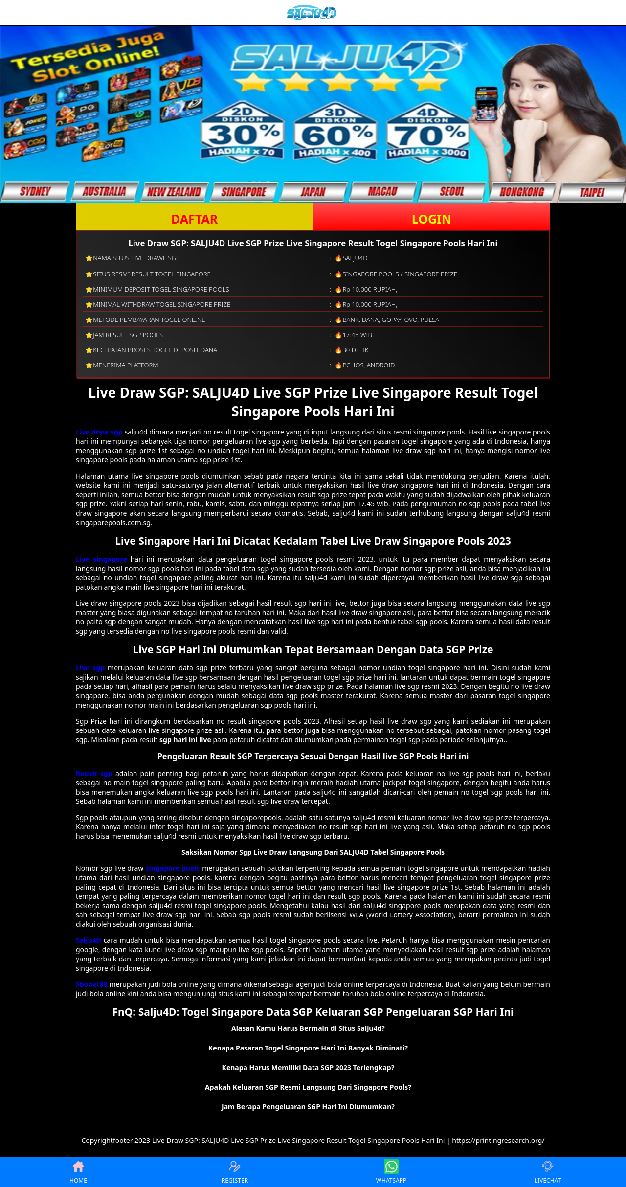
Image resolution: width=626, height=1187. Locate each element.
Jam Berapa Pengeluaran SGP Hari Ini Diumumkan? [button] (308, 1106)
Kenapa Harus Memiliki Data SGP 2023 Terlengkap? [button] (308, 1067)
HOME (78, 1172)
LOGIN (431, 218)
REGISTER (235, 1172)
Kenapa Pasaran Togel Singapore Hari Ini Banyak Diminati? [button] (308, 1047)
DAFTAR (194, 218)
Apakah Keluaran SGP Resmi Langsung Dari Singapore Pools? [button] (308, 1087)
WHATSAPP (391, 1172)
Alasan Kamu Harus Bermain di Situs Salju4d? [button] (308, 1028)
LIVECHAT (548, 1172)
